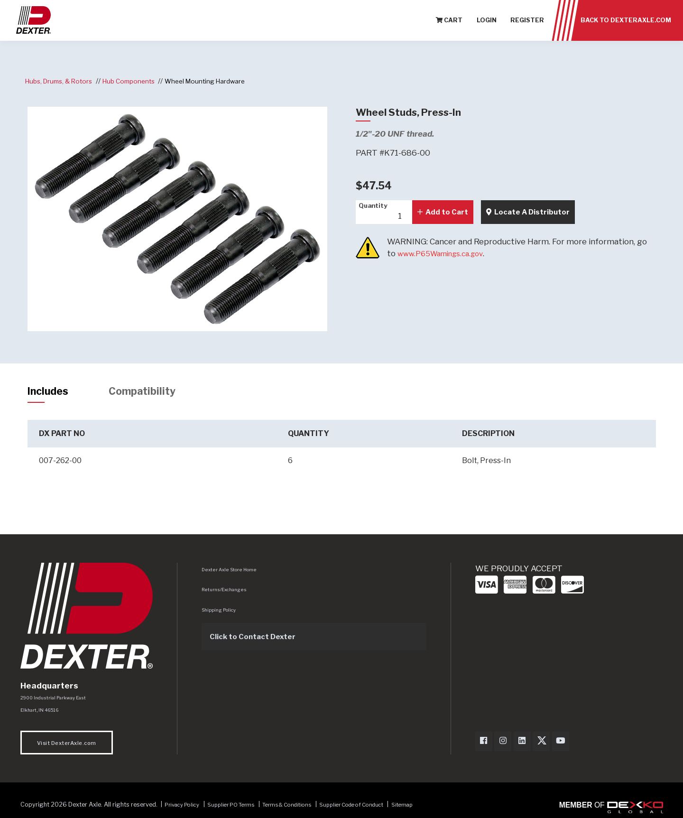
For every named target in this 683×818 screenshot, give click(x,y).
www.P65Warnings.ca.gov (446, 253)
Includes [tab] (51, 392)
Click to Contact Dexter (257, 639)
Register (527, 23)
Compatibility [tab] (152, 392)
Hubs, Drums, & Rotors (62, 80)
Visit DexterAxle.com (66, 747)
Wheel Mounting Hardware (221, 80)
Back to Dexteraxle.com (626, 23)
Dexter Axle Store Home (230, 572)
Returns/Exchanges (226, 592)
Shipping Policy (221, 612)
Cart (449, 23)
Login (487, 23)
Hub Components (138, 80)
